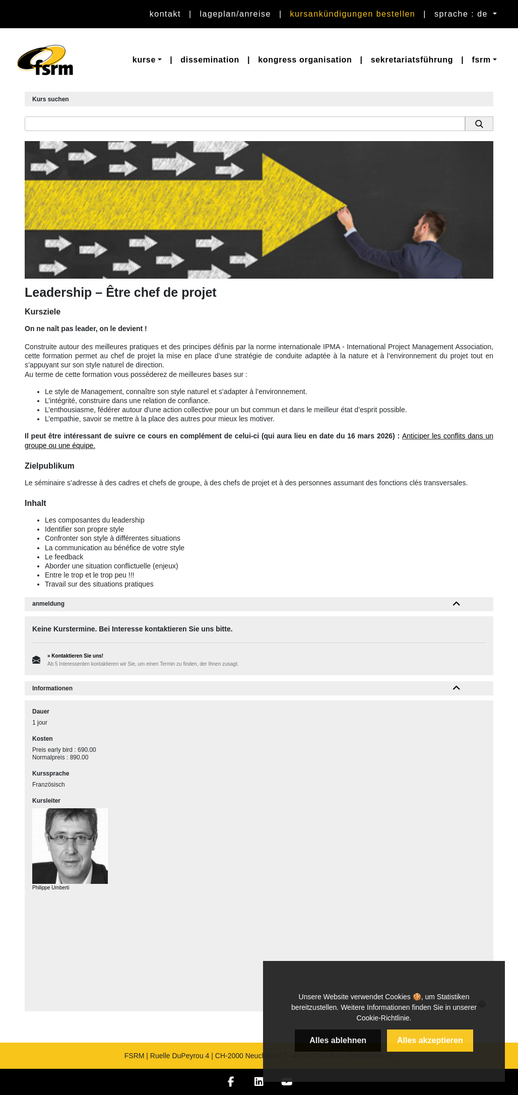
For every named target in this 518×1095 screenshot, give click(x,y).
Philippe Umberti (50, 887)
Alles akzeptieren (430, 1040)
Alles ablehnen (337, 1040)
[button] (147, 60)
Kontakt (165, 14)
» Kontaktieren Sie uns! (75, 656)
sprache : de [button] (462, 14)
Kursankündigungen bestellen (353, 14)
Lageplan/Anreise (235, 14)
